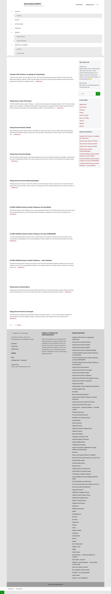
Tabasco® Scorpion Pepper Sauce (82, 428)
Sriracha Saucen (77, 423)
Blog (12, 357)
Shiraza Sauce (76, 466)
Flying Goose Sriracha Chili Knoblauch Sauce (85, 378)
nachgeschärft (32, 4)
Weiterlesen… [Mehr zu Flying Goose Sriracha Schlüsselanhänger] (15, 187)
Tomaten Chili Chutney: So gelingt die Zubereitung (27, 74)
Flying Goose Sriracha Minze (20, 287)
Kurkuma (74, 452)
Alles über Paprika (77, 434)
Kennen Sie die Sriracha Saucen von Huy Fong (85, 457)
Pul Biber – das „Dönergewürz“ (81, 572)
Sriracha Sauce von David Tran (81, 468)
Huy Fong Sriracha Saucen (80, 415)
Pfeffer (74, 549)
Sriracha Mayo (76, 420)
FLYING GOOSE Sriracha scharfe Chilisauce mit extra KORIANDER (33, 234)
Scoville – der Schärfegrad (79, 578)
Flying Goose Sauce (78, 412)
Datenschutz (15, 349)
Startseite (79, 4)
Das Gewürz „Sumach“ (78, 559)
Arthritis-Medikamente (78, 442)
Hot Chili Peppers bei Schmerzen (81, 481)
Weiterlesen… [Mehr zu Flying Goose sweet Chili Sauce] (61, 108)
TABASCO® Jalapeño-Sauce (80, 492)
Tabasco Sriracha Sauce (79, 500)
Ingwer (74, 541)
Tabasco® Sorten (77, 425)
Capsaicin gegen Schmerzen (80, 439)
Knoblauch (75, 533)
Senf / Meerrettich (77, 544)
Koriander (75, 391)
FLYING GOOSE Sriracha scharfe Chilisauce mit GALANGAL (30, 207)
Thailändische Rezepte (78, 445)
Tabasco (19, 15)
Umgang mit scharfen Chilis (80, 436)
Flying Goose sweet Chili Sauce (21, 101)
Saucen (19, 11)
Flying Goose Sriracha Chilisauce (81, 375)
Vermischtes (90, 4)
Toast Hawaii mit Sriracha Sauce (81, 471)
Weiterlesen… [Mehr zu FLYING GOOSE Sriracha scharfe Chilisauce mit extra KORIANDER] (13, 240)
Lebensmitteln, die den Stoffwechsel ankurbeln (85, 386)
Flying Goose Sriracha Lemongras (21, 311)
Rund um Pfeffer (21, 40)
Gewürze (17, 28)
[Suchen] (98, 94)
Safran (74, 511)
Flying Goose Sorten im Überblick (82, 381)
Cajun (74, 527)
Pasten (17, 19)
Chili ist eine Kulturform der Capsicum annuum (85, 484)
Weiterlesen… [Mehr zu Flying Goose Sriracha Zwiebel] (17, 134)
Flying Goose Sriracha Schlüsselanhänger (24, 180)
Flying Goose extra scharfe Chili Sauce (83, 402)
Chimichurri (75, 522)
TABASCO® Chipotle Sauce (80, 498)
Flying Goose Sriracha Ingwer (80, 372)
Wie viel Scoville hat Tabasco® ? (81, 487)
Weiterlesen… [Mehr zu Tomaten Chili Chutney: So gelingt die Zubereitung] (39, 81)
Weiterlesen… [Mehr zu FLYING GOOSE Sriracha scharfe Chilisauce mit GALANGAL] (13, 214)
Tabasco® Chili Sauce (78, 503)
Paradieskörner (76, 514)
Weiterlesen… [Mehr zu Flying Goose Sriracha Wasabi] (15, 161)
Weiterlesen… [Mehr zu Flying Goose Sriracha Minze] (69, 292)
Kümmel (74, 517)
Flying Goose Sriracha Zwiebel (20, 127)
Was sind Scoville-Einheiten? (80, 394)
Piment (74, 538)
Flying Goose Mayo (77, 383)
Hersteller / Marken (23, 45)
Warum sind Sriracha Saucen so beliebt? (84, 455)
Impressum (14, 346)
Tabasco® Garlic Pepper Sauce (81, 495)
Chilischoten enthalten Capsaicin (81, 474)
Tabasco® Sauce (77, 431)
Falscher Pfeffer (76, 530)
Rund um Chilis (21, 36)
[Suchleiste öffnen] (98, 5)
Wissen (19, 32)
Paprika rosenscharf (78, 508)
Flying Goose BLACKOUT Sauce (81, 404)
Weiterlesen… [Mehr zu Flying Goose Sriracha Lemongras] (13, 318)
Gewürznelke (76, 536)
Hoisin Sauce (76, 552)
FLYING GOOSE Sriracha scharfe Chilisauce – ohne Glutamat (31, 260)
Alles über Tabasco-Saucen (80, 567)
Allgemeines (83, 104)
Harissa (74, 525)
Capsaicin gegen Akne (78, 389)
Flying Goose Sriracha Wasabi (20, 154)
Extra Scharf (19, 24)
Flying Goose (20, 53)
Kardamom (75, 506)
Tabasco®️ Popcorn (77, 489)
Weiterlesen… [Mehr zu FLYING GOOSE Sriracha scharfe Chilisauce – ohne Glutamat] (21, 267)
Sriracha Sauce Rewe (78, 463)
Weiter (19, 325)
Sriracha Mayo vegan (78, 460)
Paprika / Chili (76, 546)
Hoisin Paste (76, 575)
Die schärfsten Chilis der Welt (80, 570)
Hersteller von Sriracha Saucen (81, 417)
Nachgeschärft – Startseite (19, 360)
